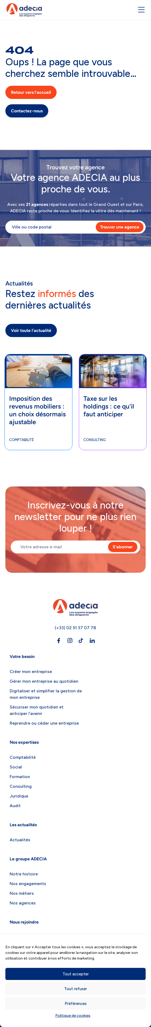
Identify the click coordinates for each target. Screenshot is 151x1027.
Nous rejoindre (24, 922)
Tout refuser (75, 988)
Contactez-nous (27, 110)
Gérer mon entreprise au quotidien (44, 681)
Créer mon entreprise (31, 671)
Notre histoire (24, 873)
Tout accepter (75, 974)
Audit (15, 805)
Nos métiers (22, 893)
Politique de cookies (72, 1015)
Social (16, 767)
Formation (20, 776)
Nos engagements (28, 883)
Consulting (94, 440)
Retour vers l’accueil (31, 92)
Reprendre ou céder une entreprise (44, 723)
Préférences (76, 1003)
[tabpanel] (38, 402)
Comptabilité (21, 440)
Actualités (20, 839)
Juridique (19, 796)
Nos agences (23, 903)
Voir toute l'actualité (31, 330)
